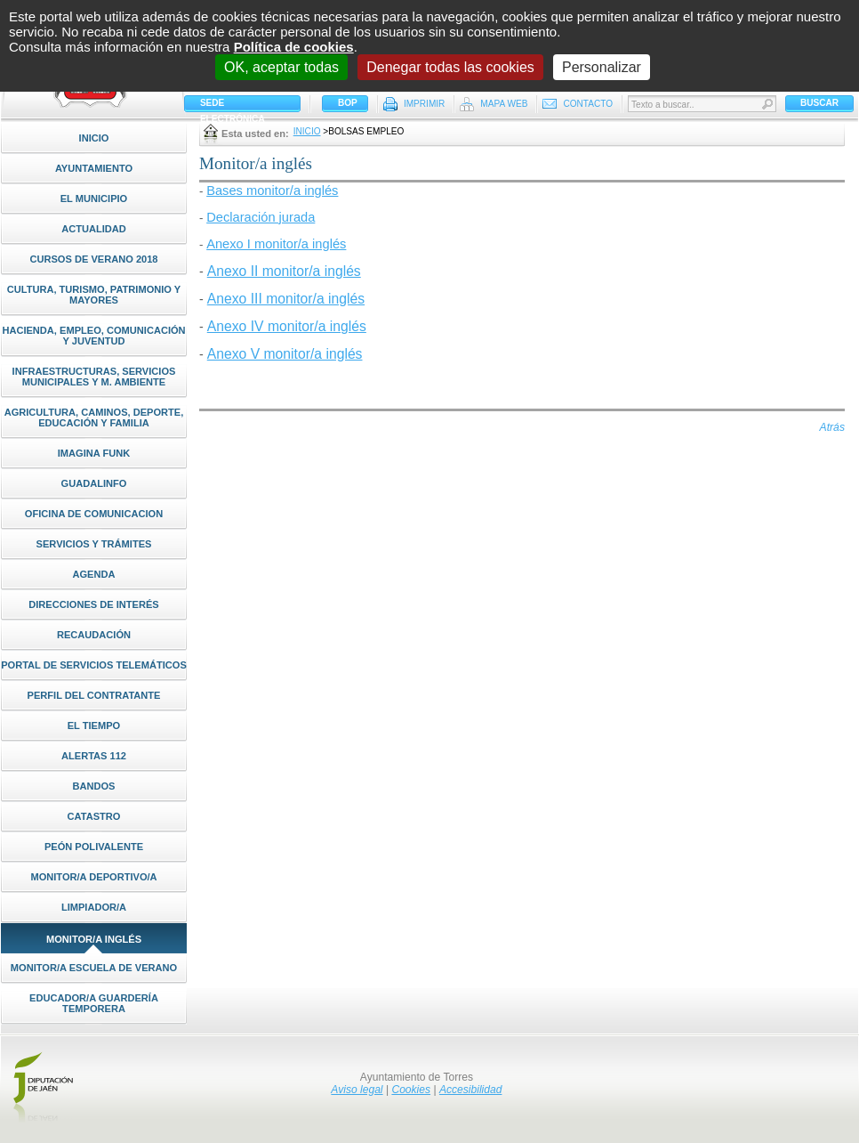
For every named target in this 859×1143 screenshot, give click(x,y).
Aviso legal (356, 1089)
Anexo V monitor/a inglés (285, 353)
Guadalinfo (94, 483)
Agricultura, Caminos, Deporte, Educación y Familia (94, 417)
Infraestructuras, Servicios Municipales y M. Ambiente (94, 376)
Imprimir (424, 104)
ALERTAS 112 (93, 755)
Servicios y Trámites (94, 544)
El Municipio (94, 198)
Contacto (588, 104)
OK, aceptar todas (281, 67)
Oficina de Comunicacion (94, 513)
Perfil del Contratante (94, 695)
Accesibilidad (470, 1089)
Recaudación (94, 634)
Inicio (94, 138)
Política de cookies (294, 46)
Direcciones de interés (93, 604)
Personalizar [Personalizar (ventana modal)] (601, 67)
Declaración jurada (260, 217)
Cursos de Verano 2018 (93, 259)
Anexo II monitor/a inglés (284, 271)
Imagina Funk (94, 453)
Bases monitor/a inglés (272, 190)
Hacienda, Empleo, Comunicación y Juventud (93, 335)
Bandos (93, 786)
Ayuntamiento (93, 168)
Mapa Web (503, 104)
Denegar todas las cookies (450, 67)
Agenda (93, 574)
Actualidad (93, 228)
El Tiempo (94, 725)
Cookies (410, 1089)
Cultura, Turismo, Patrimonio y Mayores (94, 294)
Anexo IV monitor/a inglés (286, 326)
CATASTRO (94, 816)
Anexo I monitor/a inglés (276, 244)
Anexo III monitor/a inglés (286, 298)
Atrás (832, 427)
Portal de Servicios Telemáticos (94, 665)
